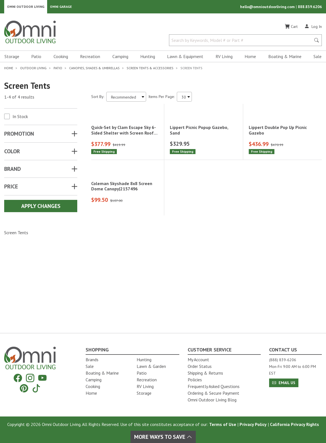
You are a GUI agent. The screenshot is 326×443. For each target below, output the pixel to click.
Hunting (147, 57)
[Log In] (313, 27)
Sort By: (97, 97)
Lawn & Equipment (185, 57)
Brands (92, 359)
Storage (11, 57)
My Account (198, 359)
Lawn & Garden (151, 366)
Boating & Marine (284, 57)
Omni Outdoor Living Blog (212, 400)
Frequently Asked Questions (214, 386)
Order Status (200, 366)
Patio (36, 57)
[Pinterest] (24, 388)
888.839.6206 (310, 7)
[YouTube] (42, 378)
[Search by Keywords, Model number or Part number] (241, 41)
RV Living (224, 57)
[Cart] (291, 27)
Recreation (90, 57)
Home (250, 57)
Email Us (283, 382)
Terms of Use (222, 424)
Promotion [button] (19, 134)
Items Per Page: (161, 97)
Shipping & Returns (205, 373)
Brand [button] (12, 170)
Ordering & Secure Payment (213, 393)
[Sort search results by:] (126, 98)
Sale (317, 57)
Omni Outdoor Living (25, 7)
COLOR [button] (12, 152)
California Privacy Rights (294, 424)
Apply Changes (41, 207)
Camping (120, 57)
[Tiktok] (36, 388)
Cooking (61, 57)
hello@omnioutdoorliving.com (268, 7)
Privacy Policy (253, 424)
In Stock (20, 117)
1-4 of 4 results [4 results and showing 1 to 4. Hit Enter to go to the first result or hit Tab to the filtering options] (19, 98)
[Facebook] (18, 378)
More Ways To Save (163, 436)
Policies (195, 379)
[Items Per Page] (184, 98)
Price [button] (11, 187)
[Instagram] (30, 378)
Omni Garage (61, 7)
